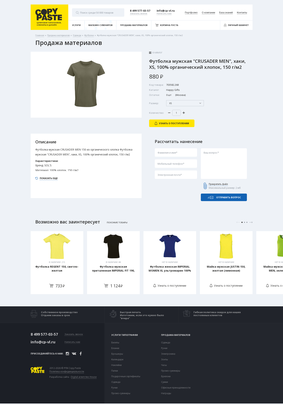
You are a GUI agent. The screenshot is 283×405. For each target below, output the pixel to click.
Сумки (164, 382)
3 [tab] (246, 222)
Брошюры (117, 353)
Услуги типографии (124, 335)
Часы (164, 365)
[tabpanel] (57, 262)
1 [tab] (242, 222)
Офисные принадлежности (175, 387)
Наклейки (116, 365)
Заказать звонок (73, 334)
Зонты (164, 359)
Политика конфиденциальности (66, 371)
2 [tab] (244, 222)
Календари (117, 359)
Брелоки (166, 376)
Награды (166, 393)
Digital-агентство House (84, 377)
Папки (114, 370)
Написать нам (72, 342)
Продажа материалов (175, 335)
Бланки (115, 348)
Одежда (115, 382)
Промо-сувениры (120, 393)
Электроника (168, 353)
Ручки (114, 387)
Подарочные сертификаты (125, 376)
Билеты (115, 342)
